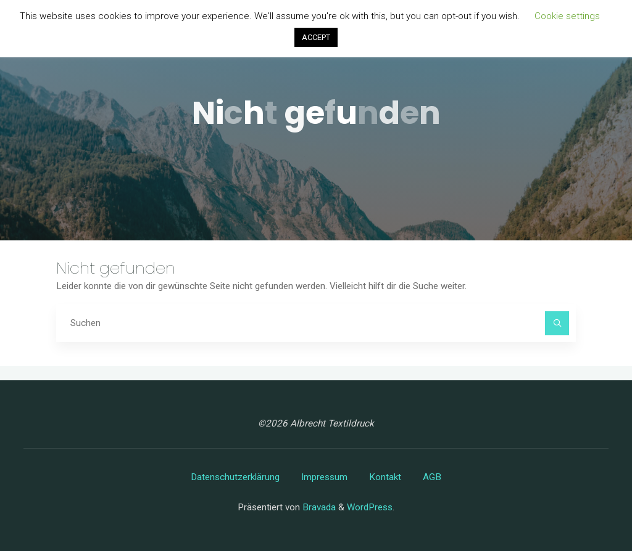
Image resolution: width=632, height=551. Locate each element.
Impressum (324, 477)
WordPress (370, 507)
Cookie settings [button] (567, 16)
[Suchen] (557, 323)
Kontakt (385, 477)
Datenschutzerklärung (235, 477)
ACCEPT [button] (316, 37)
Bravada (318, 507)
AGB (432, 477)
